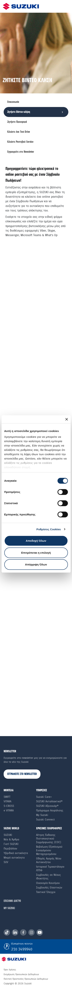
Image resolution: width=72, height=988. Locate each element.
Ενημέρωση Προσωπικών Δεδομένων (21, 974)
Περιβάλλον (10, 849)
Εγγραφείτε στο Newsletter (20, 152)
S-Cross (9, 806)
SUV (6, 862)
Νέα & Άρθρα (11, 839)
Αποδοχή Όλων (36, 540)
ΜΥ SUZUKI (9, 909)
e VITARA (9, 810)
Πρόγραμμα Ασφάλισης (49, 810)
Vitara (7, 801)
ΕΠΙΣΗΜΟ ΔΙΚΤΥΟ (12, 901)
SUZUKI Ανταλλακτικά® (49, 801)
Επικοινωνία (13, 102)
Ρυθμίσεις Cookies (48, 529)
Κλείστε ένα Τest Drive (18, 132)
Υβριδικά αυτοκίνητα (16, 853)
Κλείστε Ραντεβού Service (20, 142)
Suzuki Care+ (44, 797)
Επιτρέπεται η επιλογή (36, 552)
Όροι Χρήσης (10, 970)
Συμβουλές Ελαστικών (49, 888)
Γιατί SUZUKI (11, 844)
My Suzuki (42, 815)
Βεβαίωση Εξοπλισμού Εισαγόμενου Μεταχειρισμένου (49, 850)
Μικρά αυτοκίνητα (14, 858)
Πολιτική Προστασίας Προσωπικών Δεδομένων (26, 979)
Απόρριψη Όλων (36, 564)
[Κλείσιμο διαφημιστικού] (66, 419)
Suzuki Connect (45, 820)
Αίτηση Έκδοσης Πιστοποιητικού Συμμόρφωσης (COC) (48, 839)
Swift (7, 797)
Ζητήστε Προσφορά (17, 122)
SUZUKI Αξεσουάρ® (47, 806)
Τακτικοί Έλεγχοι (45, 892)
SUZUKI (8, 835)
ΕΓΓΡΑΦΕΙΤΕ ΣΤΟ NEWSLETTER (22, 774)
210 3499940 (21, 949)
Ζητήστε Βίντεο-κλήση (18, 112)
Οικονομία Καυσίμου (48, 883)
